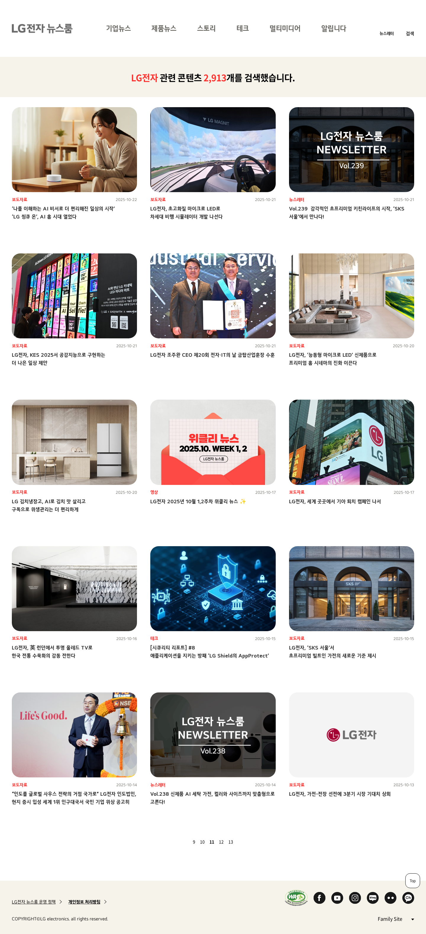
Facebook (319, 898)
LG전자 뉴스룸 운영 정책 (34, 902)
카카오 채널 (408, 898)
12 (221, 842)
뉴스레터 (387, 33)
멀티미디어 (285, 28)
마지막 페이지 (249, 842)
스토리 (206, 28)
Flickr (390, 898)
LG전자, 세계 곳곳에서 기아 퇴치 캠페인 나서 (335, 501)
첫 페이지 (177, 842)
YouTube (337, 898)
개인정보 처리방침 (84, 902)
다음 (242, 842)
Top (413, 880)
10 (202, 842)
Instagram (355, 898)
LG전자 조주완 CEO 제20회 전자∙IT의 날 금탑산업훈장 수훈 (212, 355)
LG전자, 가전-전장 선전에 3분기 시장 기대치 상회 (340, 794)
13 (230, 842)
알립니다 (333, 28)
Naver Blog (373, 898)
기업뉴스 (118, 28)
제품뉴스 (163, 28)
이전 (184, 842)
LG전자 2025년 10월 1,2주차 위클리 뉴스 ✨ (198, 501)
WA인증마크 (296, 898)
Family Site (396, 918)
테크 (242, 28)
